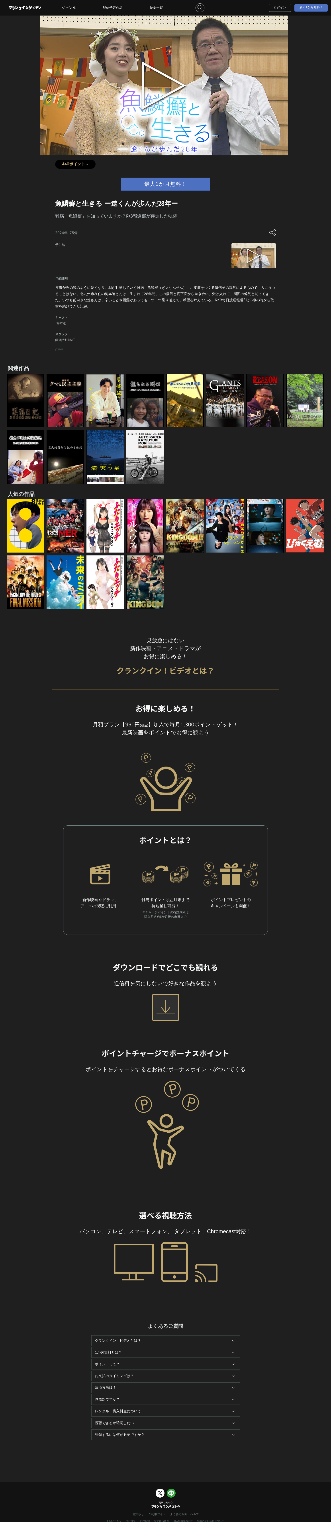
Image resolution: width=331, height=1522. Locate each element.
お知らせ (138, 1514)
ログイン (280, 8)
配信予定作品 (113, 8)
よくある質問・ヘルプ (184, 1514)
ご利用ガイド (157, 1514)
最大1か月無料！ (311, 7)
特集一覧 (156, 8)
